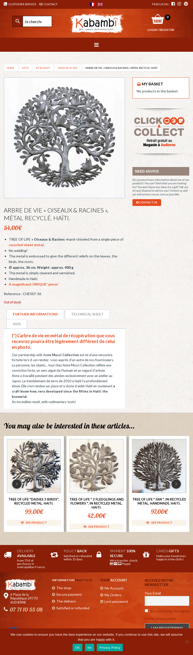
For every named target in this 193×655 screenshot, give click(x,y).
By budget (43, 67)
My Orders (113, 595)
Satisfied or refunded (72, 608)
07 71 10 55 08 (26, 609)
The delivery (66, 601)
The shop (63, 588)
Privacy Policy (109, 647)
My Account (114, 588)
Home (10, 67)
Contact (48, 4)
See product (34, 522)
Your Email (153, 593)
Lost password (116, 601)
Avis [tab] (17, 324)
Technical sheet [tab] (87, 314)
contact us (146, 202)
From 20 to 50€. (68, 67)
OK (77, 647)
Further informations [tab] (35, 314)
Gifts (25, 67)
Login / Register (161, 30)
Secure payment (69, 594)
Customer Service (20, 4)
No (89, 647)
